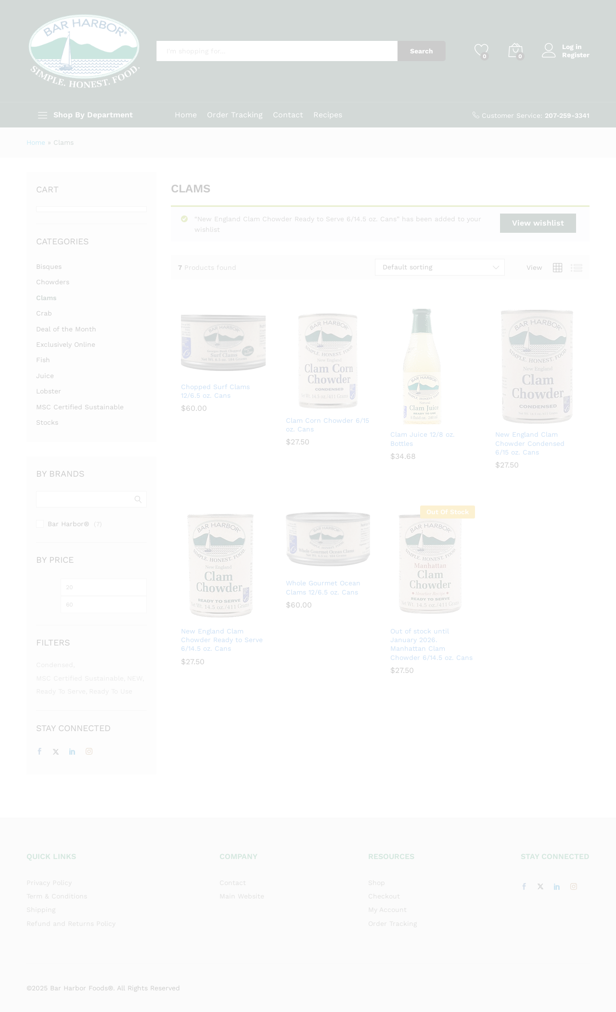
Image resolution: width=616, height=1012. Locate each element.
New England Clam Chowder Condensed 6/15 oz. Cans (530, 442)
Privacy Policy (49, 882)
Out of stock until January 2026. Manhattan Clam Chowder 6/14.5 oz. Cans (431, 644)
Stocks (47, 422)
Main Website (241, 896)
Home (186, 115)
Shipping (40, 909)
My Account (387, 909)
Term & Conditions (56, 896)
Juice (45, 376)
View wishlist (538, 223)
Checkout (384, 896)
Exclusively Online (65, 344)
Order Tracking (235, 115)
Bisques (49, 266)
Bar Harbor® (68, 524)
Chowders (52, 282)
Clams (46, 298)
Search (421, 51)
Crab (44, 313)
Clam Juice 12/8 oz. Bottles (422, 438)
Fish (43, 360)
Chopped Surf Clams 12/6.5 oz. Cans (215, 391)
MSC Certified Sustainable (80, 407)
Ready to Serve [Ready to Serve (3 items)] (61, 691)
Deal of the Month (66, 329)
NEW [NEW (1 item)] (134, 678)
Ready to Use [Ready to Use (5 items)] (110, 691)
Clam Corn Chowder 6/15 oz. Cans (327, 425)
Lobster (48, 391)
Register (576, 55)
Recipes (327, 115)
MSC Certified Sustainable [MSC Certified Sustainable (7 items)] (80, 678)
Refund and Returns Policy (71, 923)
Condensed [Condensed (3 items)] (54, 665)
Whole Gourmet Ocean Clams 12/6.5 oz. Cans (323, 587)
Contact (288, 115)
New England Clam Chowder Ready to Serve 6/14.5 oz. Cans (222, 639)
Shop (376, 882)
